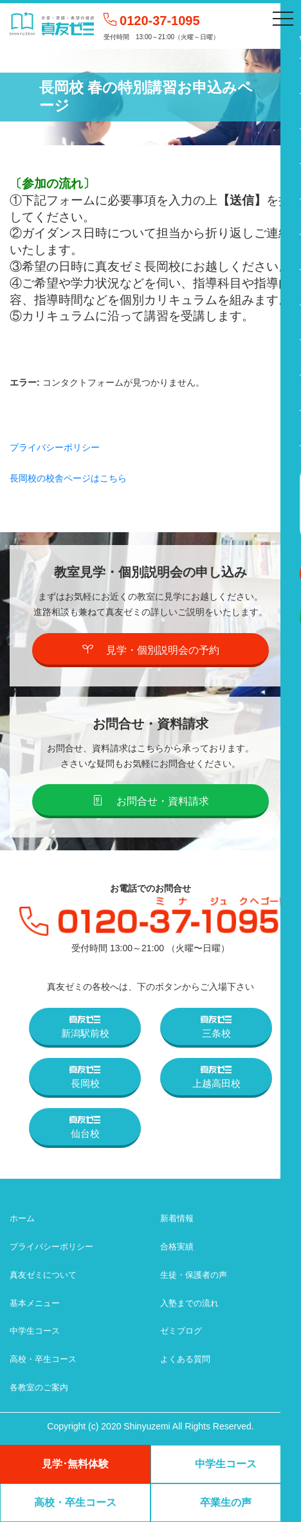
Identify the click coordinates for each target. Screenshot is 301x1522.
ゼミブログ (181, 1331)
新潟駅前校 (85, 1027)
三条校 (216, 1027)
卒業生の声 (225, 1502)
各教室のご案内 (39, 1387)
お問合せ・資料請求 (151, 801)
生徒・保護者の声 (193, 1275)
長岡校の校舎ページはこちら (68, 478)
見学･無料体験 (75, 1463)
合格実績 (177, 1246)
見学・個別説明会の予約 (150, 650)
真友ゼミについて (43, 1275)
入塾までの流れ (189, 1303)
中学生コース (35, 1331)
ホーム (22, 1218)
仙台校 (84, 1127)
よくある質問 (185, 1359)
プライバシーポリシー (55, 447)
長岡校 (84, 1077)
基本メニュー (35, 1303)
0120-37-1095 (160, 20)
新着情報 (177, 1218)
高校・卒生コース (43, 1359)
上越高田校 (216, 1077)
